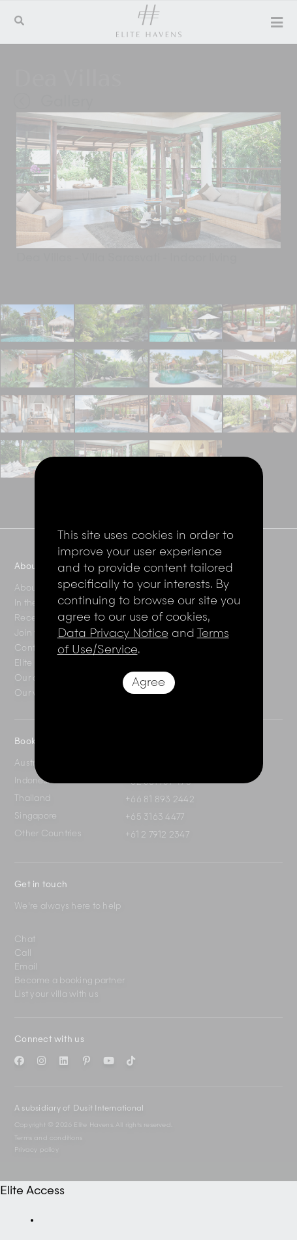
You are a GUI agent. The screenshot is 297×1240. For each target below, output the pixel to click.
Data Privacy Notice (112, 634)
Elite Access (32, 1191)
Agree (148, 683)
